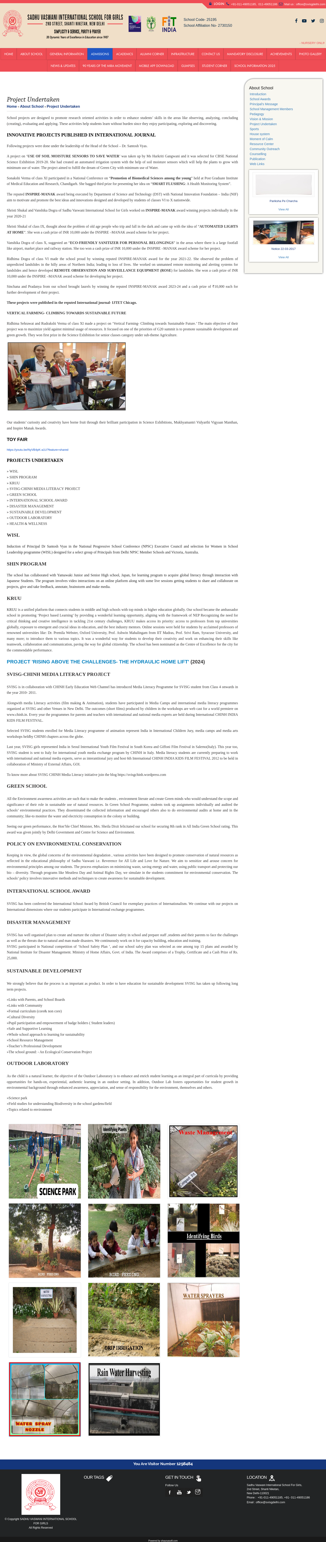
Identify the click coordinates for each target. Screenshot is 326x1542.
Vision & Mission (261, 116)
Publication (257, 156)
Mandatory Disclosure (245, 51)
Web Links (257, 161)
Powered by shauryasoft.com (163, 1538)
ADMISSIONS (100, 51)
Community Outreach (265, 146)
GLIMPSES (188, 63)
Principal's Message (264, 101)
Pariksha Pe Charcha (283, 196)
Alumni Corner (152, 51)
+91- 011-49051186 (297, 1494)
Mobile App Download (156, 63)
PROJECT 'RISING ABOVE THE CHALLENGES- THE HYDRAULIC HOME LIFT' (98, 659)
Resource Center (262, 141)
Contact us (211, 51)
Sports (254, 126)
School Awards (260, 96)
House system (260, 131)
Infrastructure (182, 51)
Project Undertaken (263, 121)
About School (31, 51)
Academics (124, 51)
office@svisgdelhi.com (310, 4)
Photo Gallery (310, 51)
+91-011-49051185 (243, 4)
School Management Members (271, 106)
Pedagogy (257, 111)
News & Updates (63, 63)
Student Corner (214, 63)
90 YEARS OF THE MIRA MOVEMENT (107, 63)
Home (8, 51)
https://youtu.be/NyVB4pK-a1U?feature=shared (37, 446)
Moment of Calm (261, 136)
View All (283, 204)
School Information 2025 (254, 63)
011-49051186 (267, 4)
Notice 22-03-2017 (283, 241)
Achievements (281, 51)
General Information (67, 51)
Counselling (258, 151)
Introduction (258, 91)
